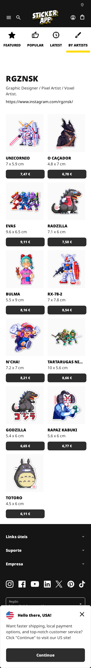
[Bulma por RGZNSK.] (25, 269)
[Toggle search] (17, 17)
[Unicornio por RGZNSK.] (25, 133)
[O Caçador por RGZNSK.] (66, 133)
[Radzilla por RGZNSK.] (66, 201)
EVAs (11, 226)
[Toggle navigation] (9, 17)
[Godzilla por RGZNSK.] (25, 405)
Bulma (13, 294)
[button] (25, 174)
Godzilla (16, 430)
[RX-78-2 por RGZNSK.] (66, 269)
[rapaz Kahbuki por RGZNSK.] (66, 405)
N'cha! (13, 362)
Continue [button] (45, 655)
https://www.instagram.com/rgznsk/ (39, 101)
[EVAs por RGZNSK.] (25, 201)
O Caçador (59, 158)
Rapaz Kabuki (62, 430)
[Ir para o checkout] (82, 17)
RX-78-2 (55, 294)
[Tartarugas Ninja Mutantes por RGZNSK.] (66, 337)
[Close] (82, 614)
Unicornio (18, 158)
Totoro (14, 497)
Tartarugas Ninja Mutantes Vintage (66, 362)
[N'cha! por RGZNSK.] (25, 337)
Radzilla (57, 226)
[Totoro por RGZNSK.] (25, 473)
